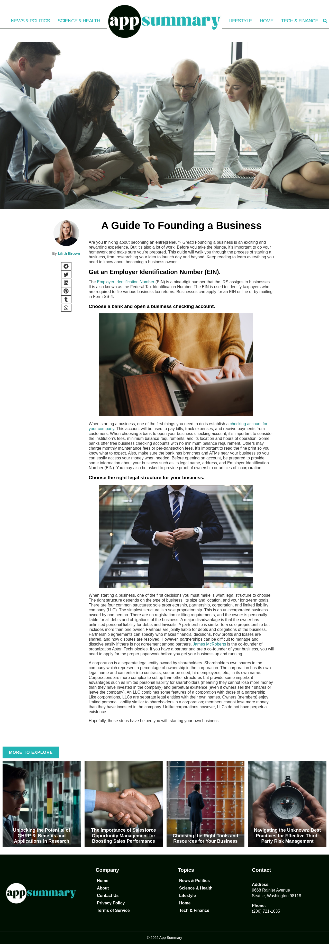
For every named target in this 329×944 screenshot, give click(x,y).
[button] (325, 21)
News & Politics (30, 20)
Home (266, 20)
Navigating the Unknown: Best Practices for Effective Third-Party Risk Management (287, 836)
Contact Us (107, 895)
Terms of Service (113, 910)
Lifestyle (240, 20)
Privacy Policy (111, 903)
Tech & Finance (299, 20)
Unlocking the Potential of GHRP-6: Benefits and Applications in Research (41, 836)
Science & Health (79, 20)
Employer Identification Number (125, 282)
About (103, 888)
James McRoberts (209, 644)
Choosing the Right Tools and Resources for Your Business (205, 838)
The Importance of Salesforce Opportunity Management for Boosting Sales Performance (123, 836)
